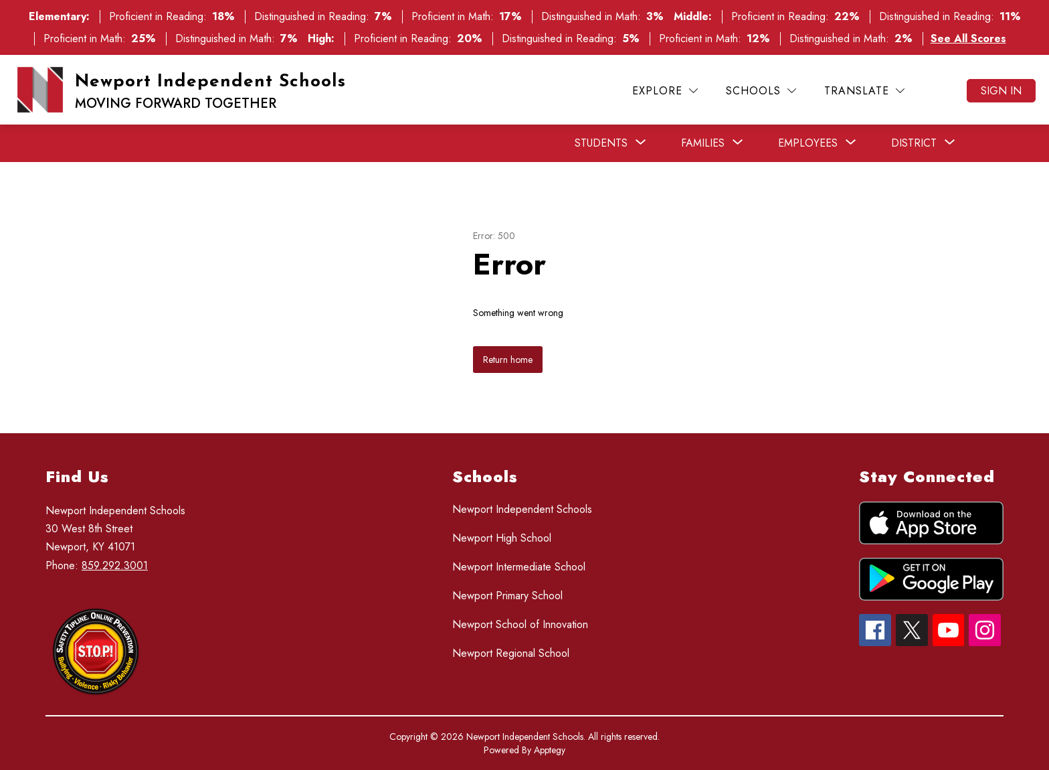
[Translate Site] (864, 90)
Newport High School (501, 538)
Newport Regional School (510, 653)
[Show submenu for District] (914, 143)
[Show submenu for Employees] (808, 143)
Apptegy (549, 750)
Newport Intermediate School (518, 566)
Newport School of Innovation (520, 624)
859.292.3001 (115, 565)
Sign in (1001, 90)
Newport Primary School (507, 595)
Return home (508, 359)
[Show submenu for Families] (703, 143)
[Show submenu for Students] (601, 143)
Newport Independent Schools (522, 509)
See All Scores (968, 38)
